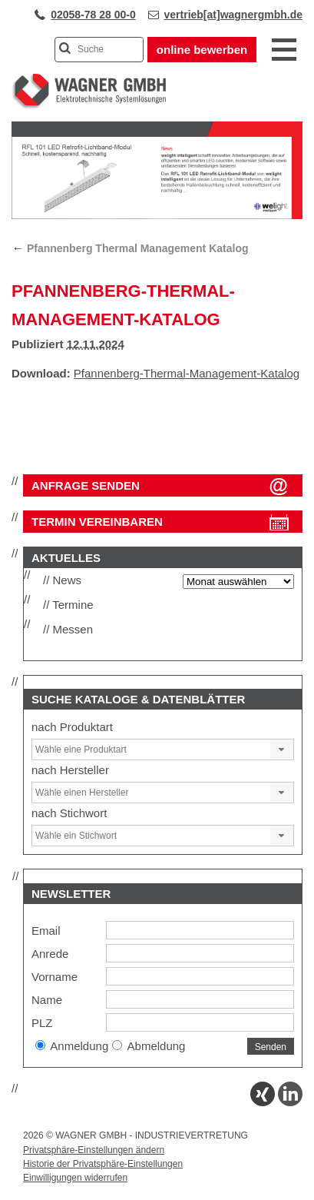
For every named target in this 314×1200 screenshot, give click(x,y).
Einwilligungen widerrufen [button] (75, 1177)
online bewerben (202, 49)
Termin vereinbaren (97, 521)
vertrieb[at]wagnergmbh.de (233, 14)
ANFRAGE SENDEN (85, 485)
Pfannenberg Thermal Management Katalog (130, 248)
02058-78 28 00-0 (93, 14)
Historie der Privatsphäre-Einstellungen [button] (103, 1163)
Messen (73, 629)
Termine (72, 604)
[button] (281, 749)
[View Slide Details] (157, 216)
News (67, 580)
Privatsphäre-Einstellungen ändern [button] (93, 1150)
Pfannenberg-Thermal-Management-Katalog (186, 373)
